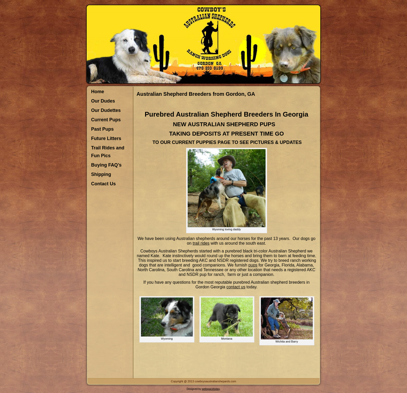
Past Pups (102, 129)
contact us (235, 287)
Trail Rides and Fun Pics (107, 151)
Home (97, 91)
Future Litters (106, 138)
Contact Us (103, 183)
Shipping (101, 174)
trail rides (201, 243)
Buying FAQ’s (106, 165)
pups (252, 265)
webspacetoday (211, 389)
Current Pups (106, 119)
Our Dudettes (106, 110)
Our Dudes (103, 101)
